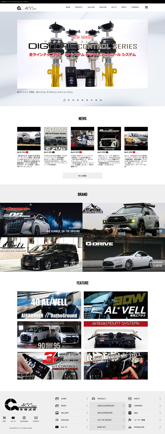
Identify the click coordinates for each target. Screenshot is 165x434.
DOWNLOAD (136, 427)
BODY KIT (102, 427)
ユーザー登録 (136, 420)
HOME (60, 398)
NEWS (68, 7)
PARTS (123, 7)
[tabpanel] (82, 57)
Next (146, 61)
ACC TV (61, 427)
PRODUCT (79, 7)
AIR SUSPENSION (105, 412)
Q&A (133, 413)
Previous (19, 61)
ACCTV (114, 7)
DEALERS (103, 7)
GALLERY (91, 7)
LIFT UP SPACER (104, 419)
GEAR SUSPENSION (106, 405)
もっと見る (82, 175)
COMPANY (135, 7)
